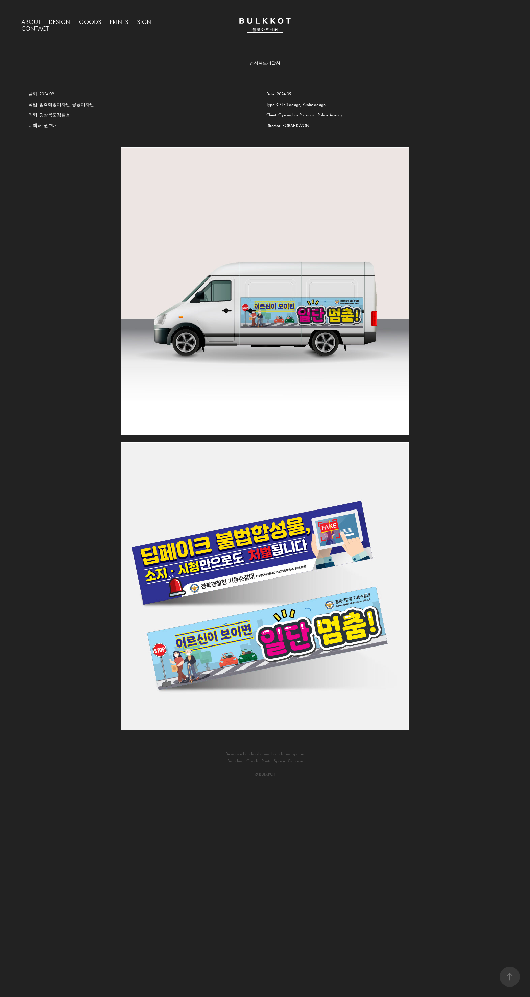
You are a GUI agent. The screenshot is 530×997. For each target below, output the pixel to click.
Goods (90, 22)
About (31, 22)
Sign (144, 22)
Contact (35, 28)
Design (60, 22)
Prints (119, 22)
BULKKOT (267, 774)
